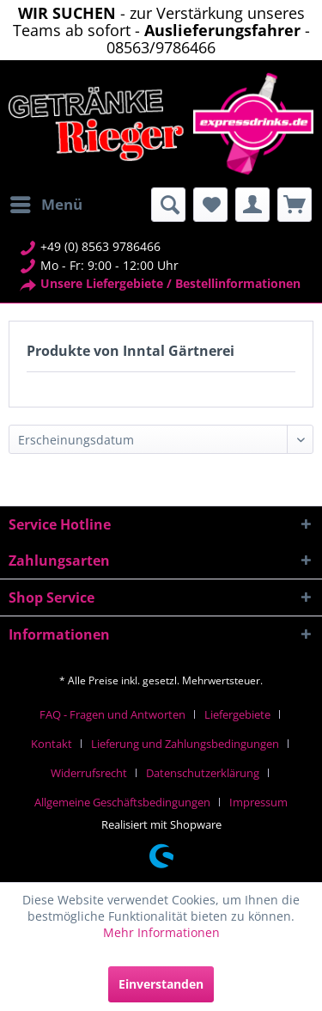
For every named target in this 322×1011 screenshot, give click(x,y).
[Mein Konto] (252, 204)
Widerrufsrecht (89, 773)
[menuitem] (45, 204)
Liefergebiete (237, 714)
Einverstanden (161, 984)
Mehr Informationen (161, 932)
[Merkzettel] (210, 204)
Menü (46, 202)
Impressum (258, 802)
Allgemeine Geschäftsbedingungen (122, 802)
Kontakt (51, 743)
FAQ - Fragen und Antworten (112, 714)
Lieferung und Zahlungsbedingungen (185, 743)
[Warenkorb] (294, 204)
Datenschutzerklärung (202, 773)
